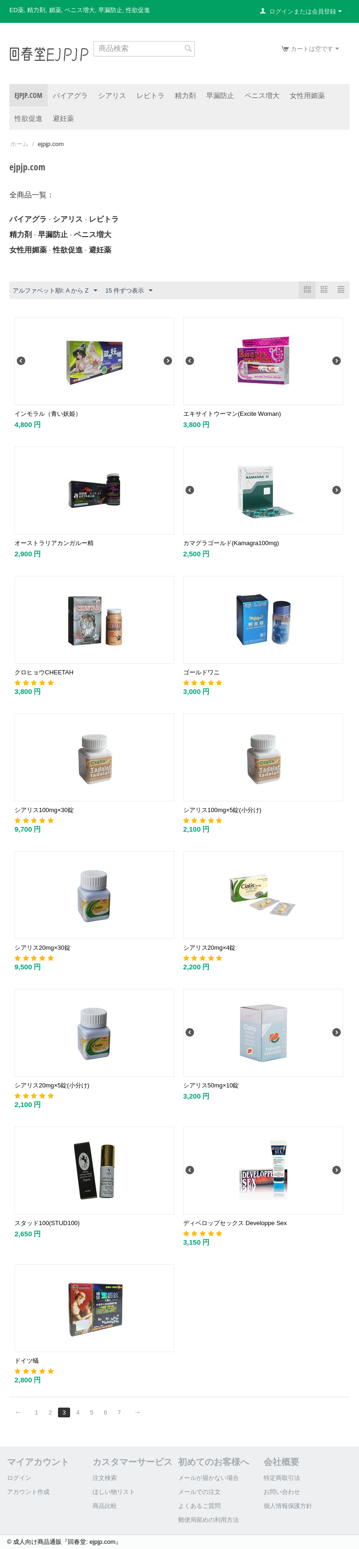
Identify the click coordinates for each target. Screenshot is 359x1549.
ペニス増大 (262, 95)
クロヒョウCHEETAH (43, 672)
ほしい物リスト (114, 1491)
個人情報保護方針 (288, 1505)
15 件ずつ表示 (128, 290)
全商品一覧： (31, 195)
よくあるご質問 (199, 1505)
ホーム (19, 143)
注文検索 (105, 1477)
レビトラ (150, 95)
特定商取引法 (282, 1477)
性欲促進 (28, 118)
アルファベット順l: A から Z (55, 290)
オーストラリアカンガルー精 (53, 543)
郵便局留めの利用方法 (208, 1519)
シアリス (112, 95)
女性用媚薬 (307, 95)
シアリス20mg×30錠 (42, 947)
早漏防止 (220, 95)
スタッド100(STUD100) (46, 1223)
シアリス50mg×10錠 (211, 1085)
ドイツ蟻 (26, 1360)
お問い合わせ (282, 1491)
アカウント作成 (28, 1491)
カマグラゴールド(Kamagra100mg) (231, 543)
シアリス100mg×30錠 (44, 809)
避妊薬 (63, 118)
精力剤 (185, 95)
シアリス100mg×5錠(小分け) (222, 809)
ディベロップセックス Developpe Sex (235, 1223)
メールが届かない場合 (208, 1477)
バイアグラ (70, 95)
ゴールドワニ (201, 672)
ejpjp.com (28, 95)
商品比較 (105, 1505)
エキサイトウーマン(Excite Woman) (232, 413)
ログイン (19, 1477)
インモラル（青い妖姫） (47, 413)
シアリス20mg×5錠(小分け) (51, 1085)
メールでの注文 (199, 1491)
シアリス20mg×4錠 (209, 947)
